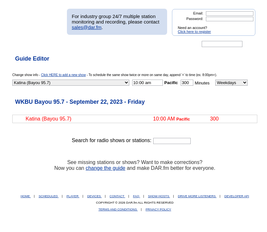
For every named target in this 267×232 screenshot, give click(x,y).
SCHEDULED (48, 196)
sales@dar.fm (86, 27)
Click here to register (194, 32)
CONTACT (117, 196)
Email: (198, 13)
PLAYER (73, 196)
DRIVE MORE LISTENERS (197, 196)
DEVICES (94, 196)
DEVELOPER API (236, 196)
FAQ (136, 196)
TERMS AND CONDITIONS (118, 209)
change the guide (105, 168)
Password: (195, 19)
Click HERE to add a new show (63, 75)
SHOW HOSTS (159, 196)
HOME (26, 196)
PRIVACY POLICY (158, 209)
